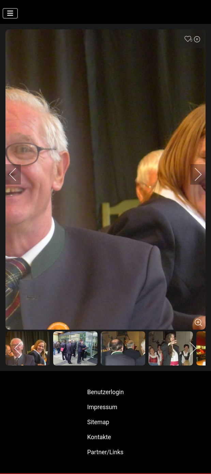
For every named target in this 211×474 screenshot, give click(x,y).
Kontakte (99, 437)
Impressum (102, 407)
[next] (194, 174)
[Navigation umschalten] (10, 13)
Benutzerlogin (105, 392)
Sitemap (98, 422)
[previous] (17, 174)
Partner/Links (105, 452)
